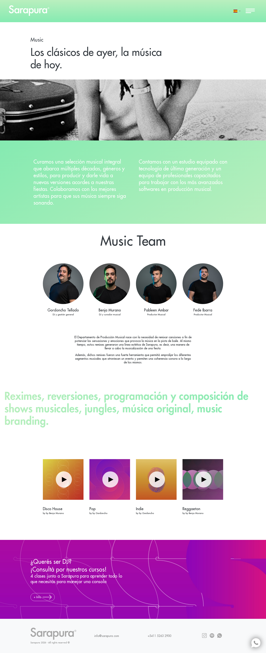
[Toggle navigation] (250, 11)
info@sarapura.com (106, 636)
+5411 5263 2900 (159, 636)
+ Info (43, 597)
